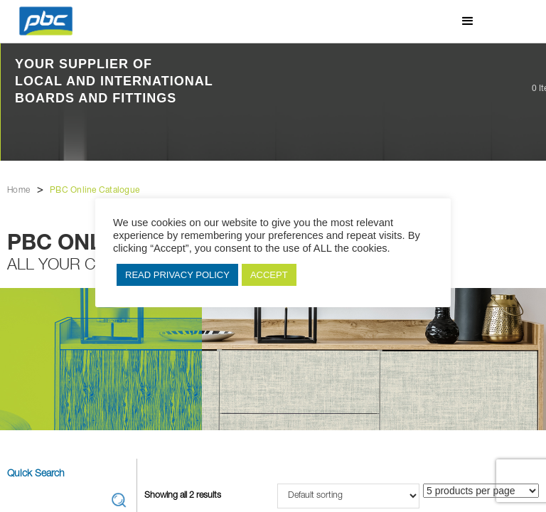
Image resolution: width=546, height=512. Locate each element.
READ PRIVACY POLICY (177, 275)
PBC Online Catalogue (94, 190)
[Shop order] (348, 496)
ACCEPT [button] (269, 275)
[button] (467, 21)
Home (18, 190)
